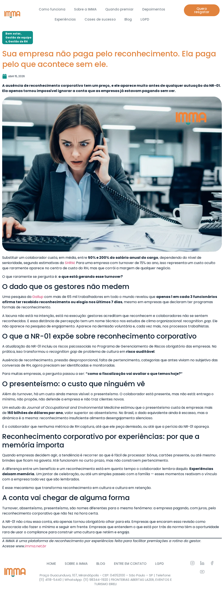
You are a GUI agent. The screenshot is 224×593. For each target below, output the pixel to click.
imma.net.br (35, 546)
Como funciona (52, 9)
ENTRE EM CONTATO (130, 563)
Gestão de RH (18, 41)
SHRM (70, 262)
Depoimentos (153, 9)
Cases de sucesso (100, 19)
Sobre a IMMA (85, 9)
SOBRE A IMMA (76, 563)
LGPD (145, 19)
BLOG (100, 563)
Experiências (65, 19)
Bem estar (13, 33)
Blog (128, 19)
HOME (51, 563)
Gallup (37, 296)
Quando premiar (119, 9)
